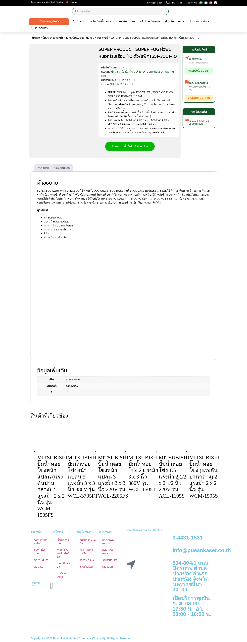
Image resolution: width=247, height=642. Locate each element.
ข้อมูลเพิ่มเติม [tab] (62, 168)
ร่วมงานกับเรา (200, 21)
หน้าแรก (77, 21)
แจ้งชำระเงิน (86, 567)
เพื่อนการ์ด (127, 21)
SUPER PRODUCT (123, 80)
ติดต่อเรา (39, 567)
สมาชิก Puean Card (88, 542)
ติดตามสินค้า (41, 561)
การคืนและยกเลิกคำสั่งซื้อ (63, 554)
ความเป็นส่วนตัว (64, 565)
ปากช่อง (71, 2)
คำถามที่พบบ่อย (40, 552)
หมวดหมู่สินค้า (49, 21)
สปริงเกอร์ (102, 38)
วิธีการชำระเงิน (87, 561)
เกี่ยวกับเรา (40, 28)
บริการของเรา (175, 21)
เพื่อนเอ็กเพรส (150, 21)
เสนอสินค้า (108, 567)
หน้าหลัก (35, 38)
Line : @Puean (154, 3)
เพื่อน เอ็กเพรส (107, 552)
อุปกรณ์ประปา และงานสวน (79, 38)
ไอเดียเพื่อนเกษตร (102, 21)
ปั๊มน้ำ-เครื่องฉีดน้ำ (53, 38)
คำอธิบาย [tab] (43, 168)
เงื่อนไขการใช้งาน (64, 542)
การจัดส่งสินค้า (62, 575)
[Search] (77, 11)
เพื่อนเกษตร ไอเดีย (86, 552)
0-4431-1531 (174, 3)
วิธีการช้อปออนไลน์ (40, 542)
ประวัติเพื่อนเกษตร (108, 542)
